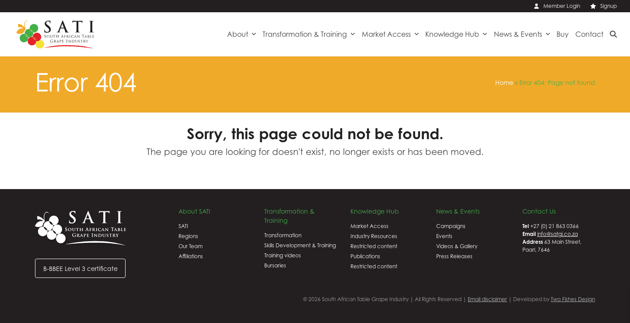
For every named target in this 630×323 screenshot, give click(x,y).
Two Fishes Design (573, 299)
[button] (613, 34)
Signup (608, 6)
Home (504, 82)
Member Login (561, 6)
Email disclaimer (487, 299)
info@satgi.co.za (557, 234)
